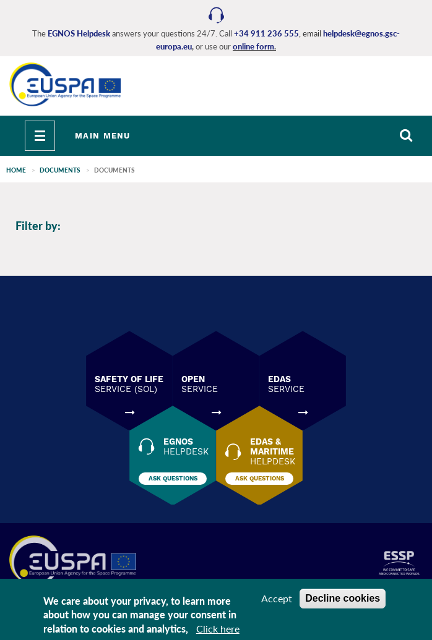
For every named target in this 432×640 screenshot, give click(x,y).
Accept (276, 598)
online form (253, 46)
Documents (60, 170)
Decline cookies (342, 598)
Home (16, 170)
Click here (218, 628)
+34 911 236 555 (266, 33)
